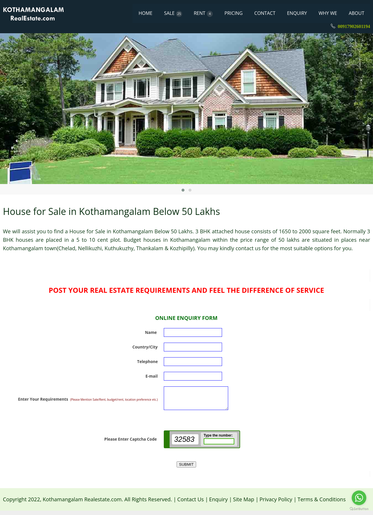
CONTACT (264, 13)
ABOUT (356, 13)
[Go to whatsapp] (359, 498)
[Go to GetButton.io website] (359, 509)
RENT (203, 13)
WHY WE (328, 13)
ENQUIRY (297, 13)
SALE (173, 13)
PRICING (233, 13)
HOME (145, 13)
